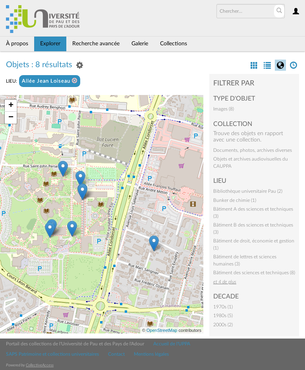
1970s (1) (223, 306)
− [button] (11, 118)
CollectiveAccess (40, 365)
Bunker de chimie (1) (234, 200)
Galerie (139, 43)
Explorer (50, 43)
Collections (173, 43)
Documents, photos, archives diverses (252, 150)
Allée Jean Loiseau (49, 81)
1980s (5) (223, 315)
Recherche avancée (96, 43)
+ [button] (11, 106)
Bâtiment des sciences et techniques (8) (254, 272)
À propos (17, 43)
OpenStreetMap (162, 330)
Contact (116, 354)
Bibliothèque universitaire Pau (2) (247, 191)
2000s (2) (223, 324)
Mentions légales (151, 354)
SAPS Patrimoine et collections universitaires (52, 354)
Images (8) (223, 109)
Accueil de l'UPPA (171, 343)
